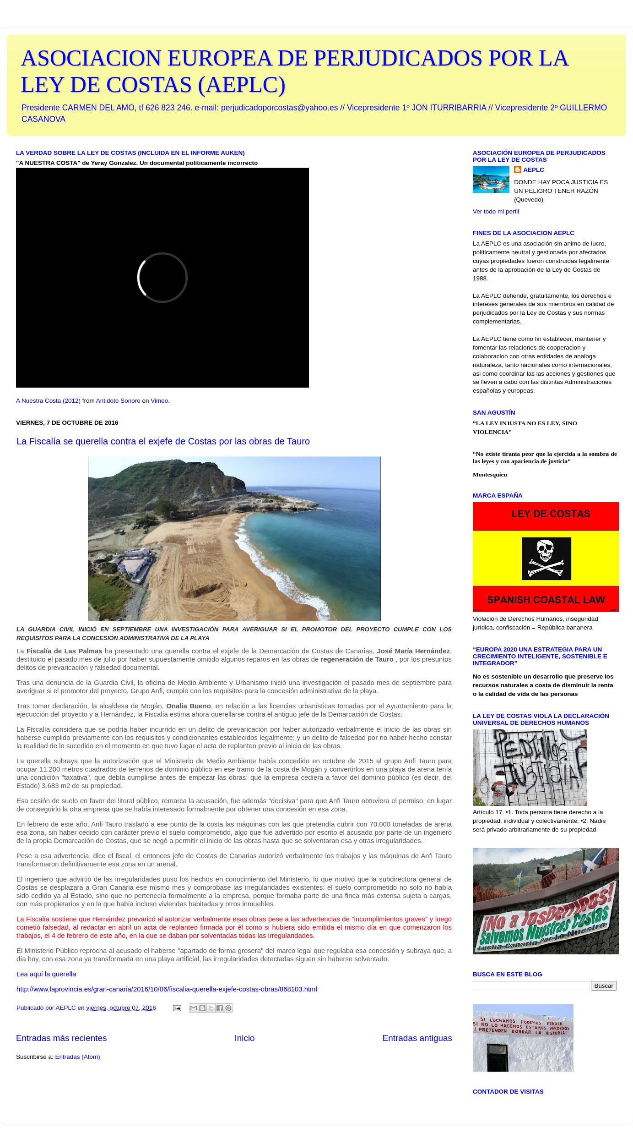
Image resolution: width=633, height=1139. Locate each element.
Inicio (245, 1038)
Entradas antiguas (417, 1038)
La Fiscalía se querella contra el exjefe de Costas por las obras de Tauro (163, 441)
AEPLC (533, 169)
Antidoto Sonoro (118, 400)
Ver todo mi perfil (496, 211)
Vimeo (159, 400)
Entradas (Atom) (77, 1056)
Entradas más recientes (61, 1038)
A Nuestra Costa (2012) (48, 400)
